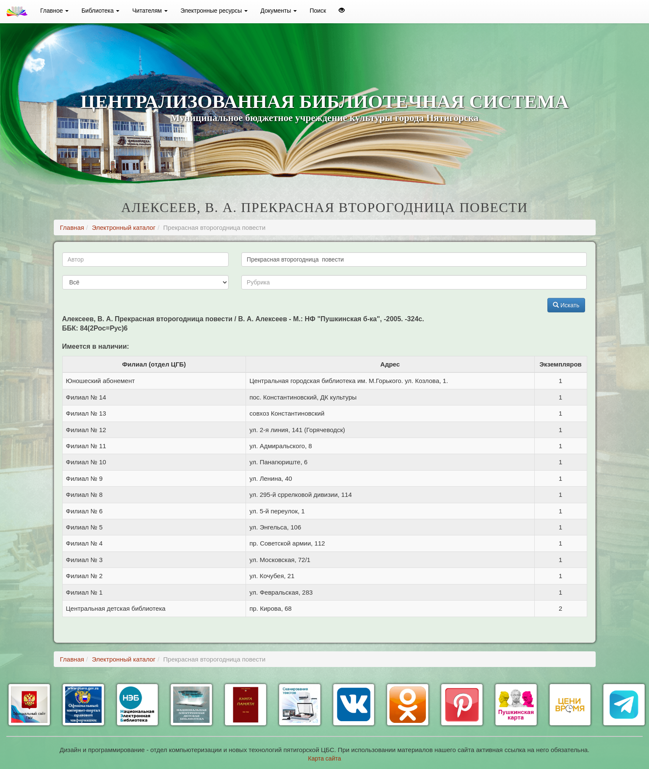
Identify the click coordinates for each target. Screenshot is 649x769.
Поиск (317, 10)
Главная (72, 227)
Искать (566, 305)
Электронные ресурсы (214, 10)
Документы (278, 10)
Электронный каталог (123, 227)
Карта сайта (324, 758)
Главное (54, 10)
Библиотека (100, 10)
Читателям (150, 10)
